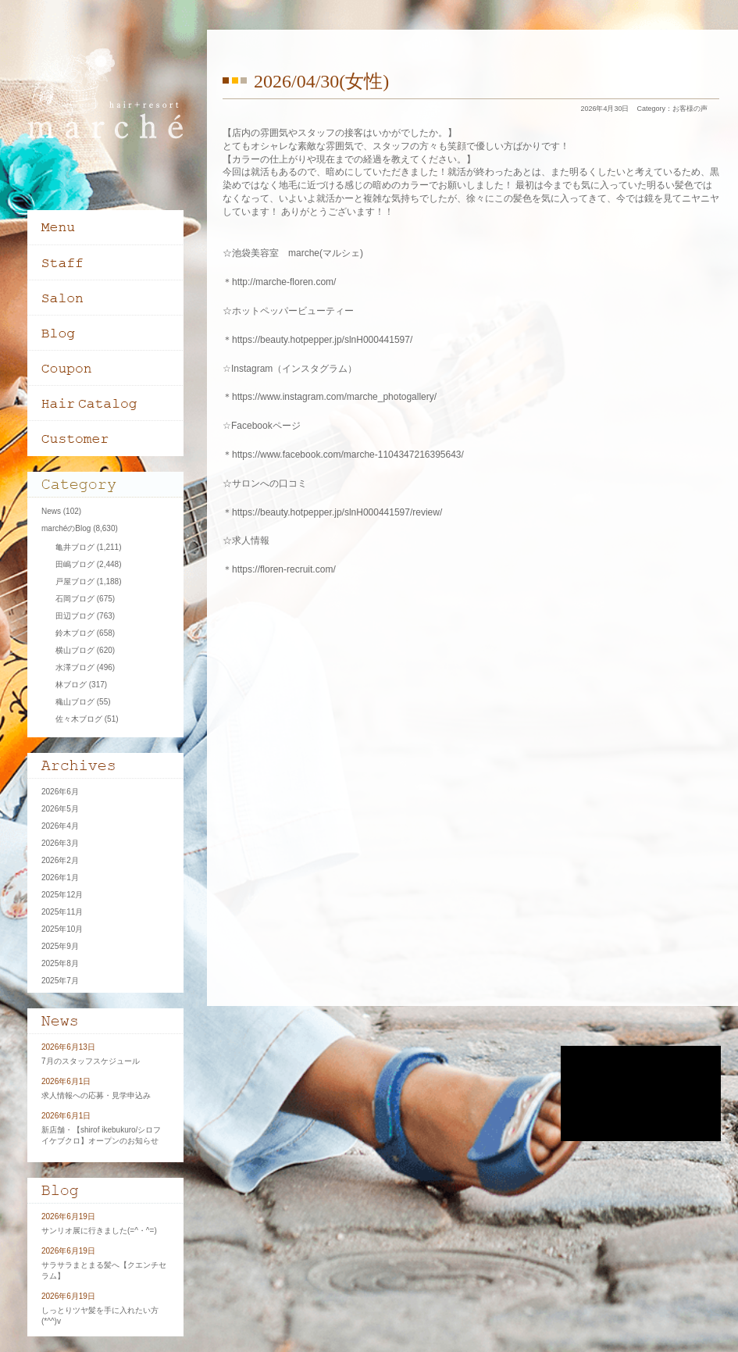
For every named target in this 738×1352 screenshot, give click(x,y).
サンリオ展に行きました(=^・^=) (99, 1230)
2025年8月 (60, 963)
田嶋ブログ (74, 564)
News (51, 511)
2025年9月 (60, 946)
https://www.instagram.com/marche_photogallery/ (334, 396)
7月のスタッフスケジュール (90, 1061)
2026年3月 (60, 843)
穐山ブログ (74, 701)
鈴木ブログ (74, 633)
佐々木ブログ (78, 719)
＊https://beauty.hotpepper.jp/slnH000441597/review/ (332, 512)
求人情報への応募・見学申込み (96, 1095)
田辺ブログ (74, 616)
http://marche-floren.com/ (284, 281)
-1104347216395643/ (419, 454)
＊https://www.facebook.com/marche (299, 454)
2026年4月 (60, 826)
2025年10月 (62, 929)
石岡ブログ (74, 598)
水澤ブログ (74, 667)
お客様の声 (690, 108)
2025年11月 (62, 912)
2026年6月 (60, 791)
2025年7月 (60, 980)
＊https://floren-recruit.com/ (279, 569)
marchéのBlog (66, 528)
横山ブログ (74, 650)
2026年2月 (60, 860)
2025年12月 (62, 894)
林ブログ (71, 684)
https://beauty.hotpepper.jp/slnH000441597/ (322, 339)
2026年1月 (60, 877)
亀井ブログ (74, 547)
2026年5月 (60, 808)
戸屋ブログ (74, 581)
